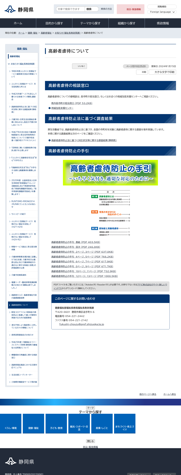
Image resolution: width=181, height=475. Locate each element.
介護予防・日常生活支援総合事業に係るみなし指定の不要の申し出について (24, 122)
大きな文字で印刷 (164, 72)
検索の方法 (106, 9)
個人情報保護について (50, 450)
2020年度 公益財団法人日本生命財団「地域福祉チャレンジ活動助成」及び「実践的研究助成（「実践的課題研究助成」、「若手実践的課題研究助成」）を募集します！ (24, 187)
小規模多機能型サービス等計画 (24, 382)
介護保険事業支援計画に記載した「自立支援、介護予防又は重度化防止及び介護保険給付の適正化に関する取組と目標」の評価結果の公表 (24, 262)
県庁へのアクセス (163, 433)
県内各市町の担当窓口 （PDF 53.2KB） (73, 103)
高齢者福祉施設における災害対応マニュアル (24, 366)
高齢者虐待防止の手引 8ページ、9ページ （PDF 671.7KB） (83, 266)
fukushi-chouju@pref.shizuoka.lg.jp (81, 324)
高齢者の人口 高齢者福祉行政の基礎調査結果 (24, 296)
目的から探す (54, 23)
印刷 (144, 72)
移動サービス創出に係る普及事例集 (24, 248)
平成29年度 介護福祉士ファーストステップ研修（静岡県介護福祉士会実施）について (24, 345)
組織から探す (126, 23)
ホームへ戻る (169, 394)
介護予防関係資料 (19, 275)
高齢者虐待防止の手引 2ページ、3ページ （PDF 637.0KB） (83, 252)
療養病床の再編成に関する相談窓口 (24, 356)
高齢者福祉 (46, 33)
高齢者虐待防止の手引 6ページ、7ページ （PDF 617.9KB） (83, 261)
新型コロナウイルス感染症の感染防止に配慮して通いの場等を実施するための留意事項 (24, 315)
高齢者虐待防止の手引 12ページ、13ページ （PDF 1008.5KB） (85, 276)
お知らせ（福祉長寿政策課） (67, 33)
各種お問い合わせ (138, 433)
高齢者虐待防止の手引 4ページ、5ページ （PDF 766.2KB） (83, 257)
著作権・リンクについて (18, 450)
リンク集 (143, 450)
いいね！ (81, 66)
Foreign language (160, 12)
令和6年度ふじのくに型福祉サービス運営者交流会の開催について (24, 74)
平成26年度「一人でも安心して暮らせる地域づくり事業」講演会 (24, 96)
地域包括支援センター (62, 108)
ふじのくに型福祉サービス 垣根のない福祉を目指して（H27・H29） (24, 224)
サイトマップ (162, 450)
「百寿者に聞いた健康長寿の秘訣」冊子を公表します (24, 149)
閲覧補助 (162, 7)
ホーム (18, 23)
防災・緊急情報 (134, 9)
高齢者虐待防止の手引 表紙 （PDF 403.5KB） (77, 242)
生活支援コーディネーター (22, 375)
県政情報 (163, 23)
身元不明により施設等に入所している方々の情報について (24, 326)
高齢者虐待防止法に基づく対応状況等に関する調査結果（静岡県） (84, 140)
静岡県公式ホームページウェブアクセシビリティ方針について (100, 450)
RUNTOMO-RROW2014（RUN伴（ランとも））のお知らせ (24, 204)
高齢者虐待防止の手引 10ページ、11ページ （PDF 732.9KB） (85, 271)
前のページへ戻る (147, 394)
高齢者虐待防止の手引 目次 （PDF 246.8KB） (77, 247)
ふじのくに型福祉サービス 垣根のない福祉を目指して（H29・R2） (24, 237)
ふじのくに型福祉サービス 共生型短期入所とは (24, 85)
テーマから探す (90, 23)
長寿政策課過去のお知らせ (22, 335)
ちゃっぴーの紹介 (19, 214)
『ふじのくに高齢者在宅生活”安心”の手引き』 (24, 159)
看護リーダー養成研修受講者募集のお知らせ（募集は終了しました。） (24, 285)
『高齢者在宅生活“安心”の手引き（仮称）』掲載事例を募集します (24, 170)
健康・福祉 (32, 33)
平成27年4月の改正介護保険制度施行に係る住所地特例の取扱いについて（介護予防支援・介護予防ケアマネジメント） (24, 136)
